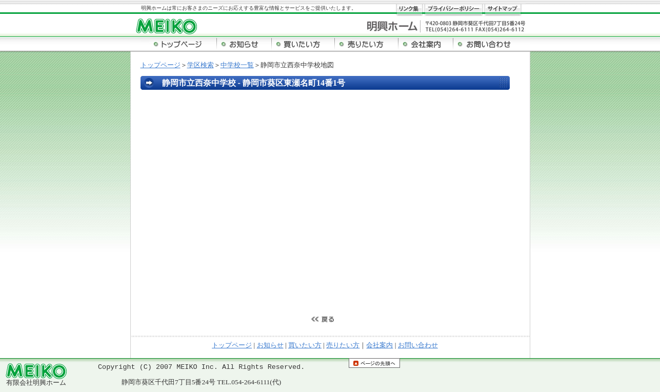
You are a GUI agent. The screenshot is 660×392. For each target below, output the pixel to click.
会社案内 (379, 345)
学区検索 (200, 65)
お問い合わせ (418, 345)
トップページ (161, 65)
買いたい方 (305, 345)
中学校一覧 (237, 65)
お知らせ (270, 345)
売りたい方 (342, 345)
